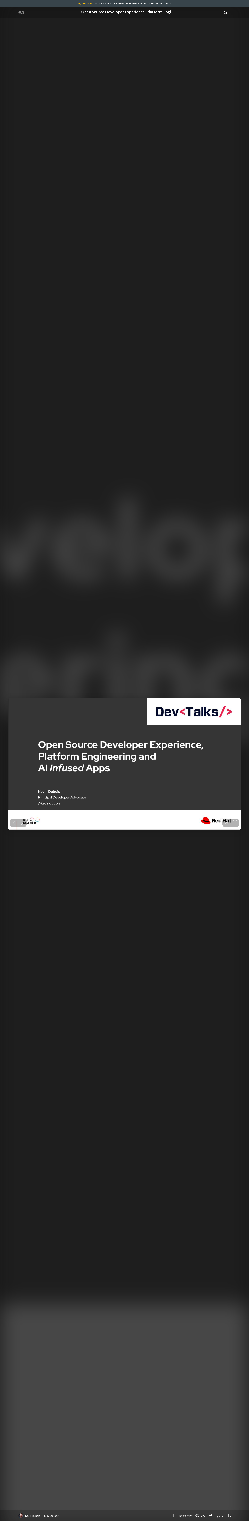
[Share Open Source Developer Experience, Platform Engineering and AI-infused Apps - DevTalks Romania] (210, 1516)
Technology (182, 1515)
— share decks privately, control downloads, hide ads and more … (124, 3)
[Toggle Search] (225, 13)
